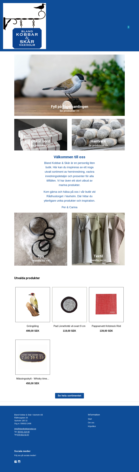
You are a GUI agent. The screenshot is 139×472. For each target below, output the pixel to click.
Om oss (91, 423)
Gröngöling (33, 326)
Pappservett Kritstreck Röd (106, 326)
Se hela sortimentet (69, 395)
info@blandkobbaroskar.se (25, 429)
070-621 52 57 (23, 435)
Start (90, 419)
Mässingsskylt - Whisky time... (32, 378)
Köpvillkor (92, 426)
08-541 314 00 (23, 432)
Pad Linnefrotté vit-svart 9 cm (69, 326)
